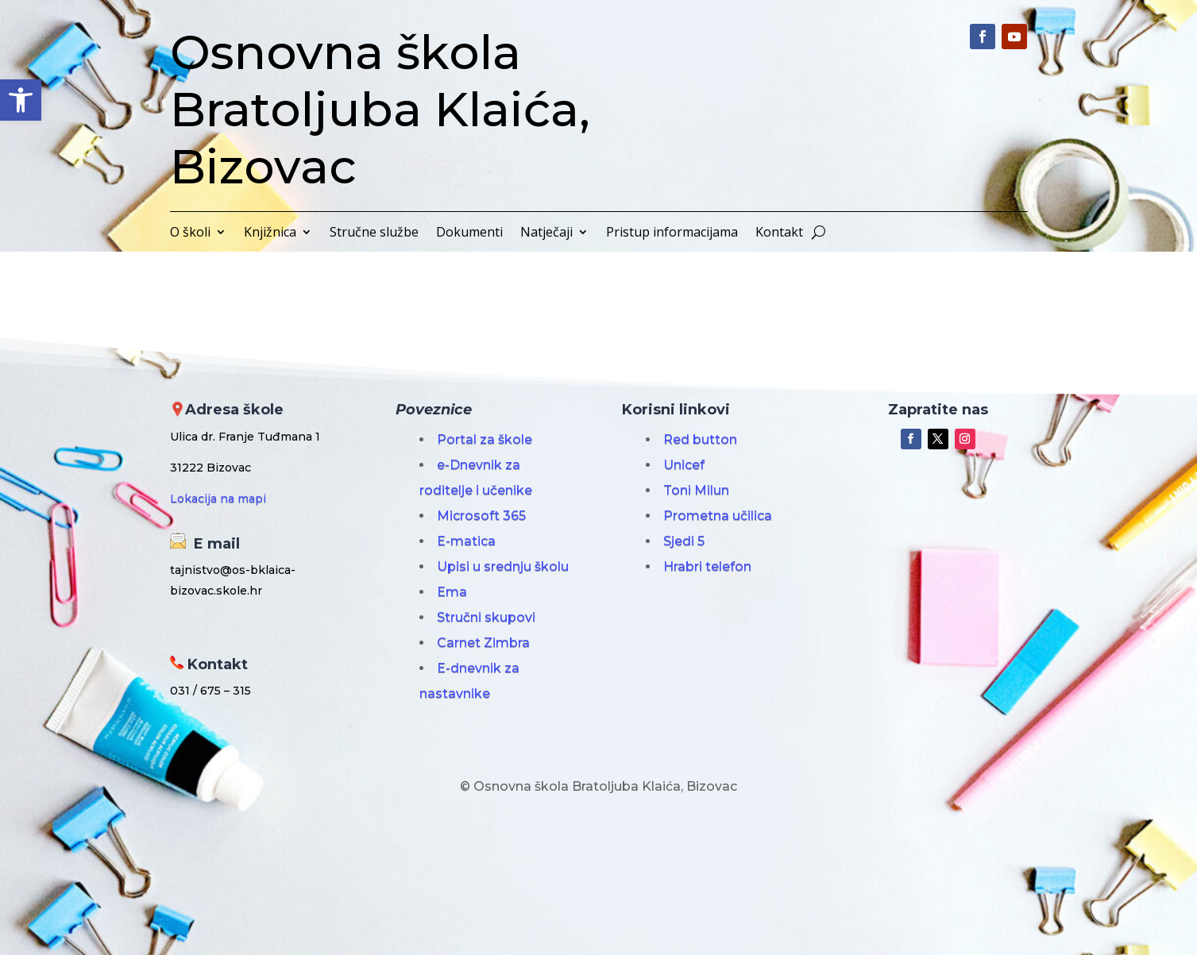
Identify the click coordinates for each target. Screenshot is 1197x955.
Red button (700, 439)
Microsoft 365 (481, 515)
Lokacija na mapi (218, 498)
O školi (190, 233)
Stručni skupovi (486, 617)
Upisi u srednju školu (503, 566)
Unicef (684, 464)
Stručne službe (374, 233)
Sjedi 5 (684, 541)
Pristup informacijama (672, 233)
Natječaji (546, 233)
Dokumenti (469, 233)
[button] (20, 100)
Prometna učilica (717, 515)
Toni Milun (696, 490)
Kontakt (779, 233)
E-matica (466, 541)
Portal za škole (484, 439)
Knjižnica (270, 233)
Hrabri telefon (707, 566)
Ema (452, 591)
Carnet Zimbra (483, 642)
